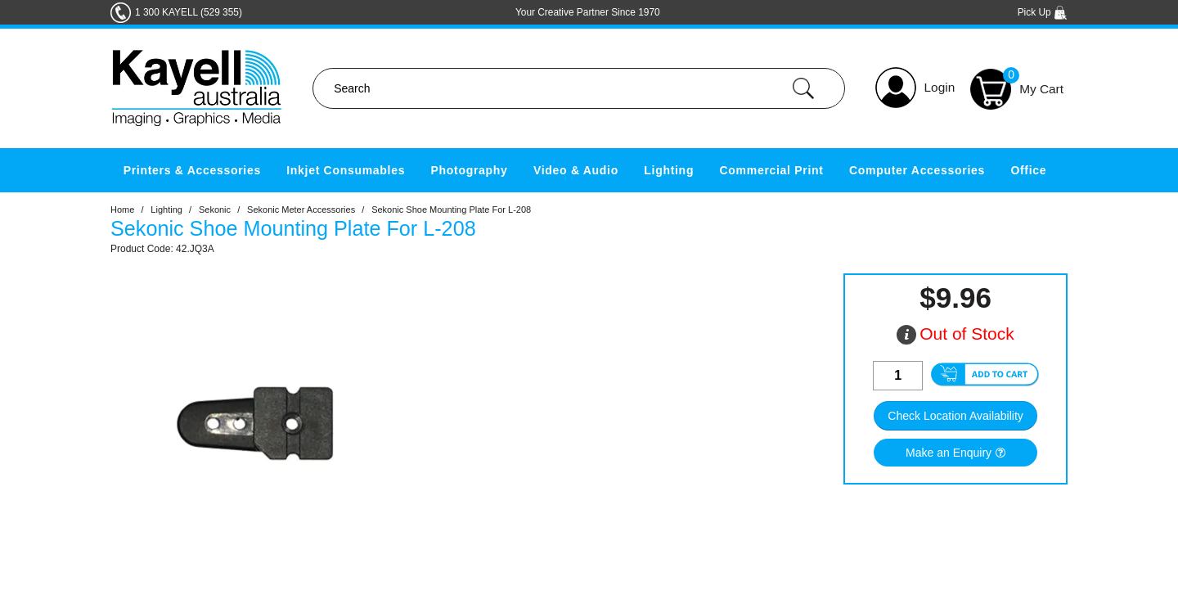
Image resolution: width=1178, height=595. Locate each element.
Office (1028, 170)
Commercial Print (772, 170)
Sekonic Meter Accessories (301, 209)
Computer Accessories (917, 170)
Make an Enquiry (948, 452)
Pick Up (1043, 12)
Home (122, 209)
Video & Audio (575, 170)
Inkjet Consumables (345, 170)
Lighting (669, 170)
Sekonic (215, 209)
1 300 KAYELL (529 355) (188, 12)
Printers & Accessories (192, 170)
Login (939, 87)
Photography (469, 170)
